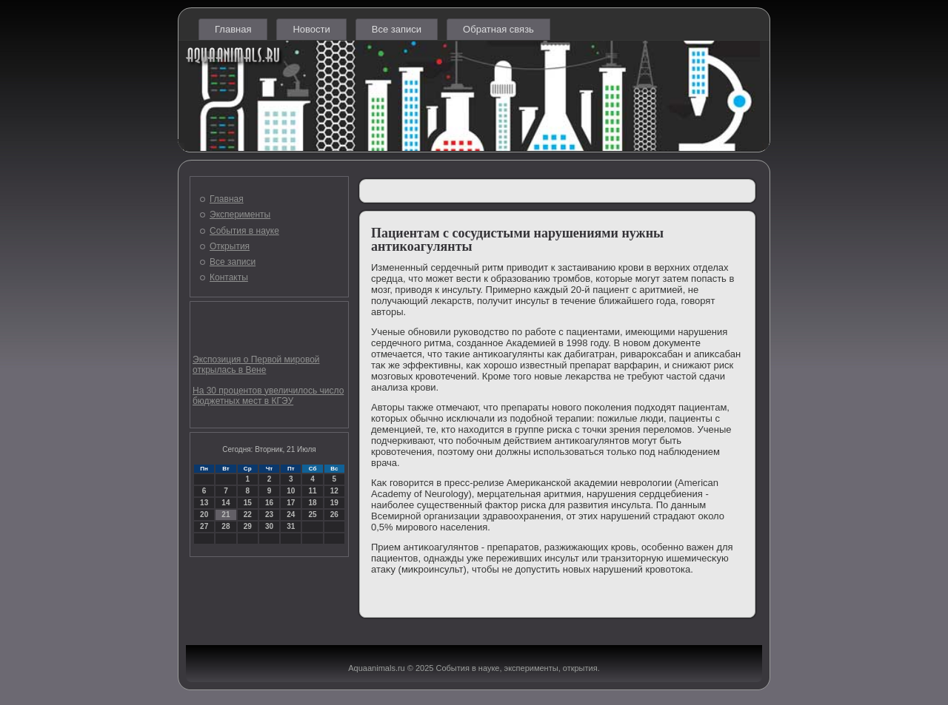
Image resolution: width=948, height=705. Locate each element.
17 (291, 503)
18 (312, 503)
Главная (233, 29)
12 (334, 491)
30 (269, 526)
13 (204, 503)
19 (334, 503)
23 (269, 514)
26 (334, 514)
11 (312, 491)
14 (225, 503)
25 (312, 514)
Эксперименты (240, 214)
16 (269, 503)
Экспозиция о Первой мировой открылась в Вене (256, 364)
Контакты (229, 277)
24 (291, 514)
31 (291, 526)
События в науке (244, 231)
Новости (311, 29)
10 (291, 491)
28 (225, 526)
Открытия (230, 246)
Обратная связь (498, 29)
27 (204, 526)
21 (225, 514)
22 (248, 514)
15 (248, 503)
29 (248, 526)
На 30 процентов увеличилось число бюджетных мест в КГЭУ (268, 395)
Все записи (396, 29)
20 (204, 514)
